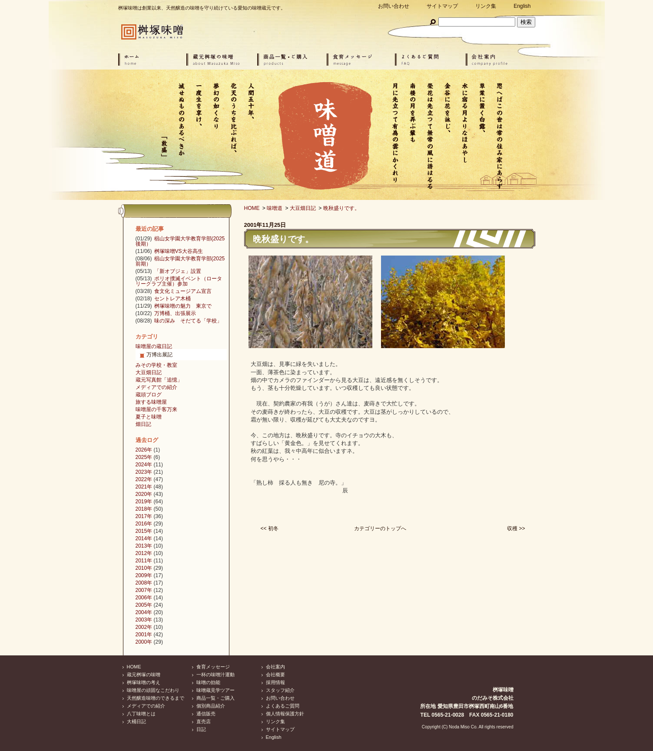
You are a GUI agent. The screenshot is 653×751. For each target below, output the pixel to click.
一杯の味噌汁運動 (215, 674)
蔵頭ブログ (149, 395)
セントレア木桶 (172, 299)
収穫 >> (516, 528)
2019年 (144, 501)
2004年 (144, 612)
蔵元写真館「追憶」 (159, 380)
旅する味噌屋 (151, 402)
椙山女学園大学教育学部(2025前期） (180, 261)
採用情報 (275, 682)
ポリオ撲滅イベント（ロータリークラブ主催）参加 (179, 281)
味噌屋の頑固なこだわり (153, 690)
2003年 (144, 620)
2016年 (144, 524)
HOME (252, 208)
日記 (201, 729)
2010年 (144, 568)
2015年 (144, 531)
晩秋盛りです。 (341, 208)
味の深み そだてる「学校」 (188, 321)
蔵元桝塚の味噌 (143, 674)
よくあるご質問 (282, 705)
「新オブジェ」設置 (177, 271)
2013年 (144, 546)
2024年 (144, 465)
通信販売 (205, 713)
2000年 (144, 642)
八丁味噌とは (141, 713)
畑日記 (143, 424)
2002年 (144, 627)
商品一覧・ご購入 (215, 698)
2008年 (144, 583)
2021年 (144, 487)
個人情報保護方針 (285, 713)
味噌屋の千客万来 (156, 409)
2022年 (144, 479)
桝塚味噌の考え (143, 682)
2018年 (144, 509)
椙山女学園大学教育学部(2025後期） (180, 241)
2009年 (144, 575)
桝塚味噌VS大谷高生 (178, 251)
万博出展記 (159, 355)
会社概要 (275, 674)
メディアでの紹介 (156, 387)
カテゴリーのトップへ (380, 528)
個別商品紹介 (210, 705)
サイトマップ (442, 6)
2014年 (144, 538)
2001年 (144, 634)
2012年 (144, 553)
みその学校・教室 (156, 365)
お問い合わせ (393, 6)
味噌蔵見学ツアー (215, 690)
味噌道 (274, 208)
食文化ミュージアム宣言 (183, 291)
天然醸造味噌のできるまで (155, 698)
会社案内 (275, 666)
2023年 (144, 472)
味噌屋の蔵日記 (154, 346)
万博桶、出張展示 (175, 313)
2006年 (144, 598)
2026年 (144, 450)
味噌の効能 (208, 682)
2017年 (144, 516)
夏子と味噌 (149, 417)
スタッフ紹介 (280, 690)
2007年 (144, 590)
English (522, 6)
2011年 (144, 561)
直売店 (203, 721)
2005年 (144, 605)
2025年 (144, 457)
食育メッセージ (213, 666)
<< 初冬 (269, 528)
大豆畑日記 (303, 208)
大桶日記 (136, 721)
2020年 (144, 494)
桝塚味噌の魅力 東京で (183, 306)
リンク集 (485, 6)
